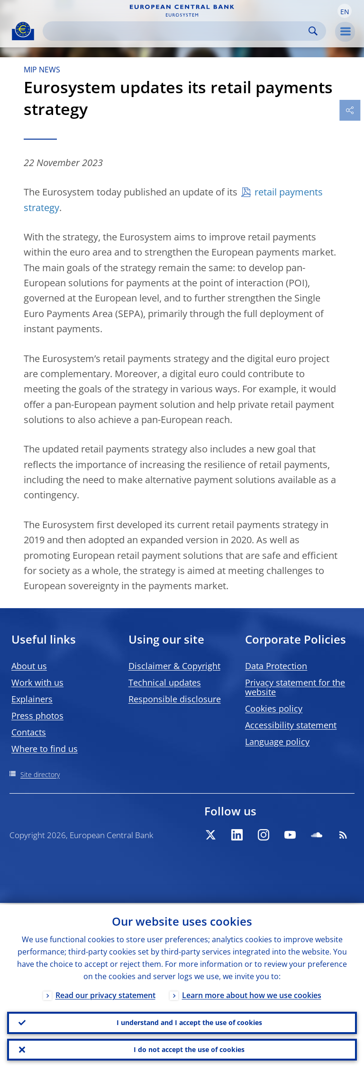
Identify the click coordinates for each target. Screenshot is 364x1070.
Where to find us (44, 748)
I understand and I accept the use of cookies (189, 1021)
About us (29, 666)
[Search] (176, 31)
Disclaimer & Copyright (174, 666)
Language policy (277, 741)
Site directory (40, 774)
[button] (344, 11)
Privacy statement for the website (295, 687)
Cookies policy (273, 708)
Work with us (37, 682)
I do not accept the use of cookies (189, 1048)
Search (313, 31)
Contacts (28, 732)
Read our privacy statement (105, 994)
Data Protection (276, 666)
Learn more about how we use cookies (251, 994)
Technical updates (164, 682)
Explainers (32, 699)
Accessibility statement (291, 725)
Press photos (37, 715)
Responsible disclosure (174, 699)
